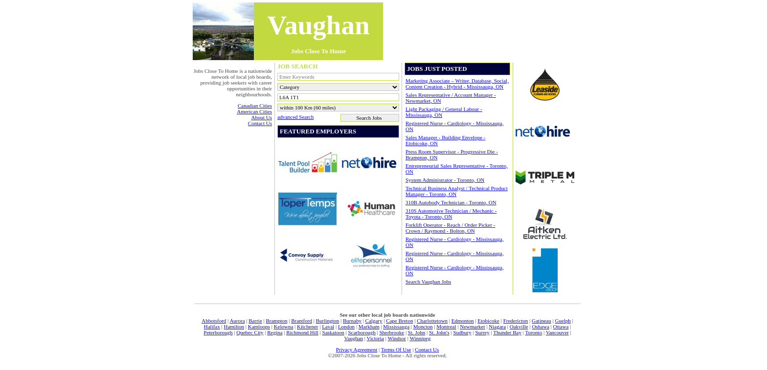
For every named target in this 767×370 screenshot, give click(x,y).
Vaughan (353, 338)
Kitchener (307, 326)
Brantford (301, 321)
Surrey (482, 332)
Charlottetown (432, 321)
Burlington (327, 321)
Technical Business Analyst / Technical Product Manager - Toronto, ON (457, 191)
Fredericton (515, 321)
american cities (254, 111)
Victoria (375, 338)
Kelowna (283, 326)
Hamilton (234, 326)
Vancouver (557, 332)
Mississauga (396, 326)
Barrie (255, 321)
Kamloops (259, 326)
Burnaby (352, 321)
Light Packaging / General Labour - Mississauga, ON (444, 112)
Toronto (533, 332)
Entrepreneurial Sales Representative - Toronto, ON (457, 168)
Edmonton (462, 321)
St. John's (439, 332)
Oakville (519, 326)
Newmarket (472, 326)
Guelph (562, 321)
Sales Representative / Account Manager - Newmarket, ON (451, 98)
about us (261, 117)
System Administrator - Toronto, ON (445, 180)
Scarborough (361, 332)
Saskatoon (333, 332)
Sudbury (462, 332)
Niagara (497, 326)
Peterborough (217, 332)
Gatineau (541, 321)
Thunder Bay (507, 332)
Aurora (237, 321)
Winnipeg (419, 338)
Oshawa (540, 326)
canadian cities (255, 106)
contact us (260, 123)
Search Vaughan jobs (428, 281)
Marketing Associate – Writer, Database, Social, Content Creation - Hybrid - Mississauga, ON (457, 83)
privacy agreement (357, 349)
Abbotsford (214, 321)
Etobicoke (488, 321)
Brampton (276, 321)
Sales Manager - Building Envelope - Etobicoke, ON (445, 140)
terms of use (396, 349)
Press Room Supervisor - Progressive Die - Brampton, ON (452, 154)
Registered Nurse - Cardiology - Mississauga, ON (454, 126)
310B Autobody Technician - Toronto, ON (451, 202)
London (346, 326)
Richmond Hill (302, 332)
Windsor (397, 338)
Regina (274, 332)
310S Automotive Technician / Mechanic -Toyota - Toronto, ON (451, 213)
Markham (369, 326)
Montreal (446, 326)
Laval (328, 326)
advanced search (295, 117)
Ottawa (561, 326)
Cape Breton (399, 321)
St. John (416, 332)
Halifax (212, 326)
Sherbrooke (391, 332)
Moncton (423, 326)
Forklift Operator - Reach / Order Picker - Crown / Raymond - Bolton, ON (451, 228)
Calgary (374, 321)
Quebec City (249, 332)
